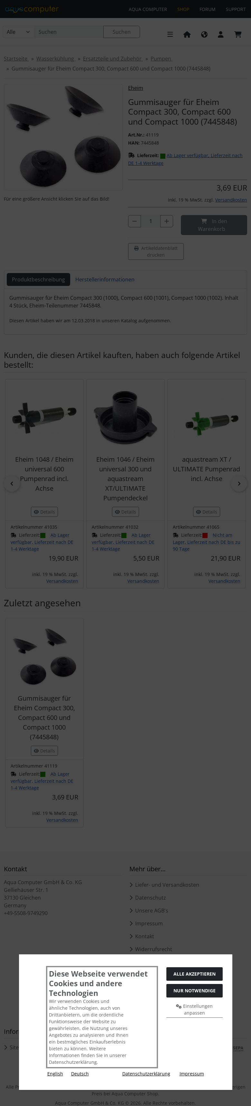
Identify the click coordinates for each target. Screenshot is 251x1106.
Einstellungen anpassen (194, 1009)
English (55, 1074)
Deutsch (80, 1074)
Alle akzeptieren (194, 974)
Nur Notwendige (194, 991)
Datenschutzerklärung (146, 1074)
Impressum (192, 1074)
